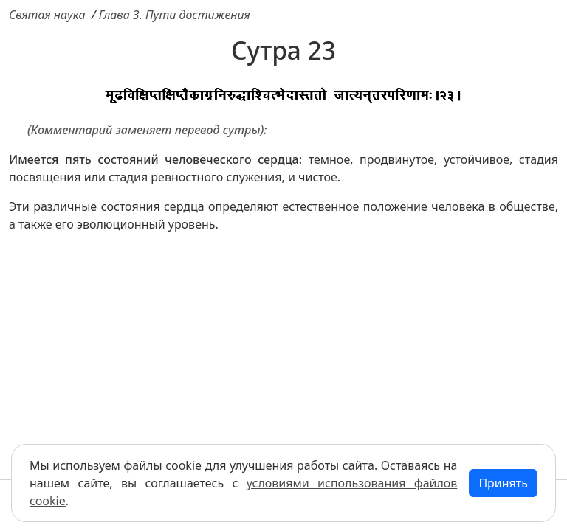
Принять (503, 483)
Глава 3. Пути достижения (174, 15)
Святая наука (47, 15)
